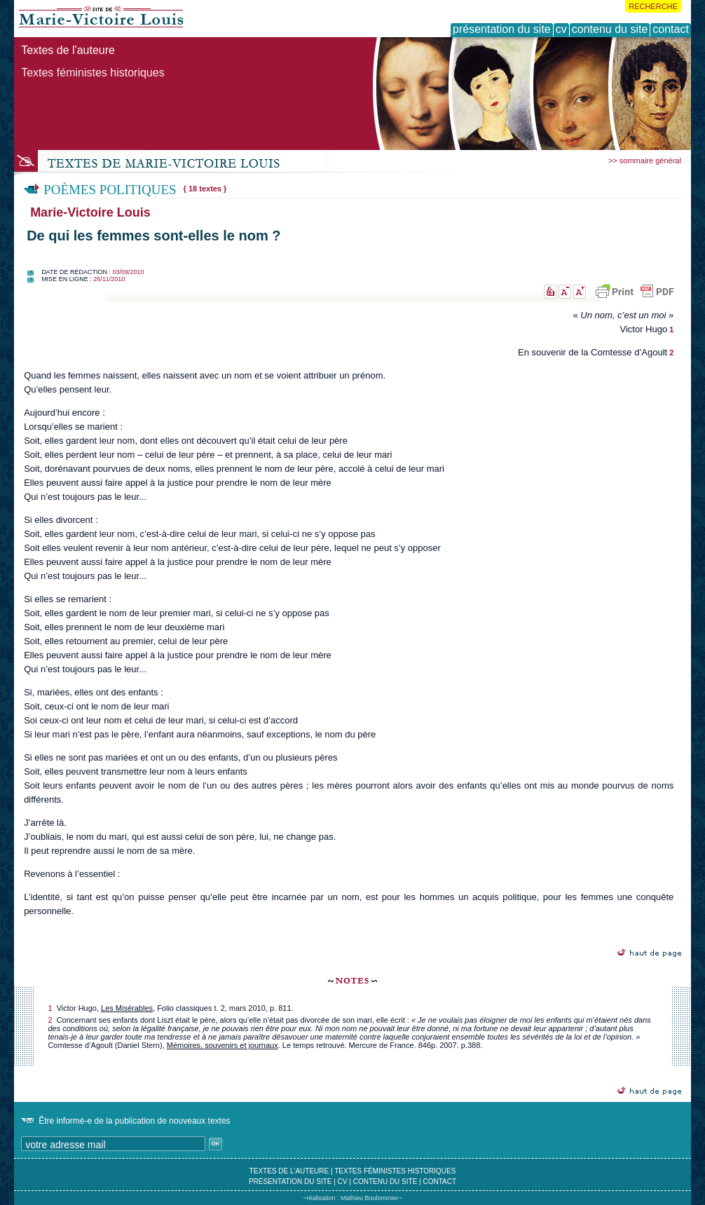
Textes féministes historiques (93, 73)
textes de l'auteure (289, 1171)
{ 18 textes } (205, 188)
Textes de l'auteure (68, 50)
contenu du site (385, 1181)
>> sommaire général (644, 160)
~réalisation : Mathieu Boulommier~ (352, 1197)
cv (343, 1181)
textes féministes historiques (395, 1171)
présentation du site (290, 1181)
